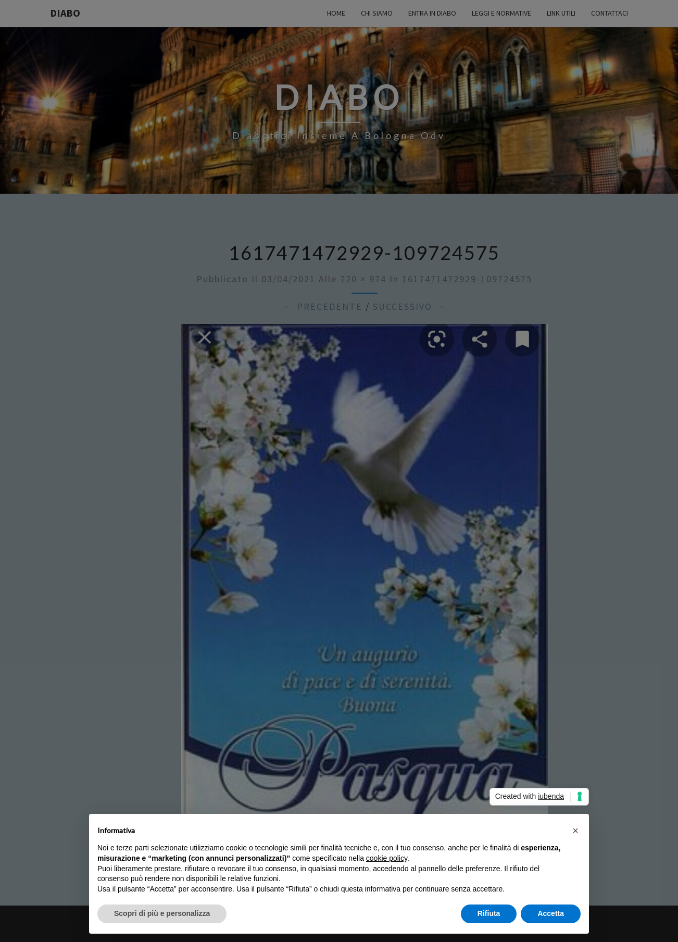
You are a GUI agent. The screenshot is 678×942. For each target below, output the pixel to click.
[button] (575, 830)
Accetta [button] (550, 913)
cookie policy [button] (386, 858)
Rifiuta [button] (489, 913)
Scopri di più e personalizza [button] (162, 913)
